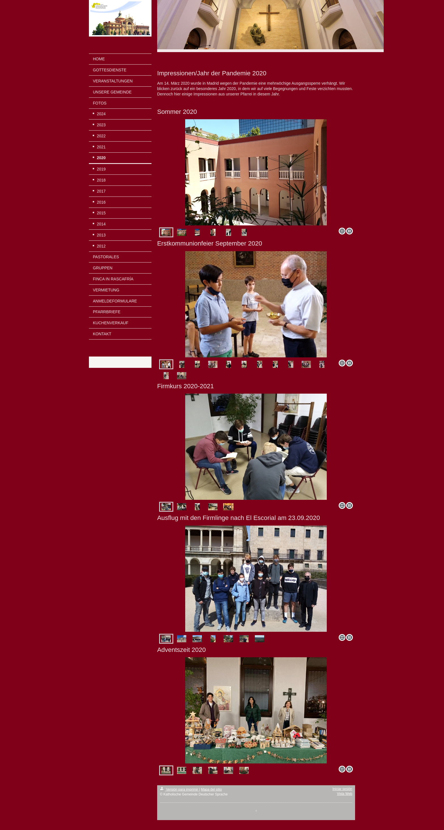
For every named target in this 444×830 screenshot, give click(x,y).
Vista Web (344, 794)
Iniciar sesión (342, 789)
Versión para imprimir (179, 789)
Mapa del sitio (211, 789)
